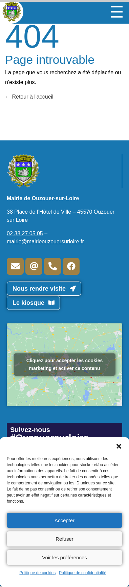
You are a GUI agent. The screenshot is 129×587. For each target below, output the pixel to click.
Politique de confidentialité (82, 572)
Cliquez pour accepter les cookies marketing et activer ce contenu (64, 364)
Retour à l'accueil (29, 97)
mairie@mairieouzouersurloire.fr (45, 241)
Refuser (64, 539)
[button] (118, 445)
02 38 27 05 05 (25, 233)
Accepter (64, 520)
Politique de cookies (37, 572)
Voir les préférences (64, 557)
